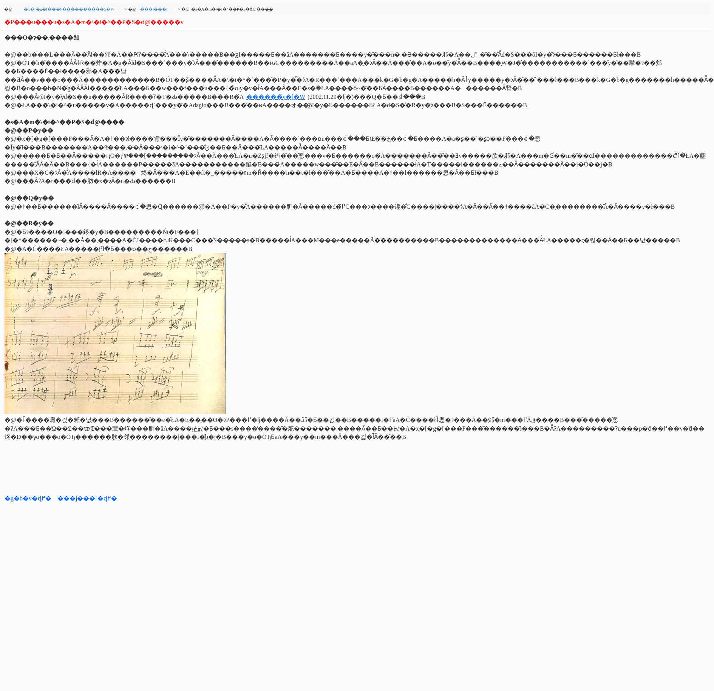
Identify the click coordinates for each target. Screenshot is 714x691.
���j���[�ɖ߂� (87, 498)
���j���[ (154, 9)
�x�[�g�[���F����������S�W (69, 9)
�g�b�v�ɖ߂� (28, 498)
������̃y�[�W (275, 97)
